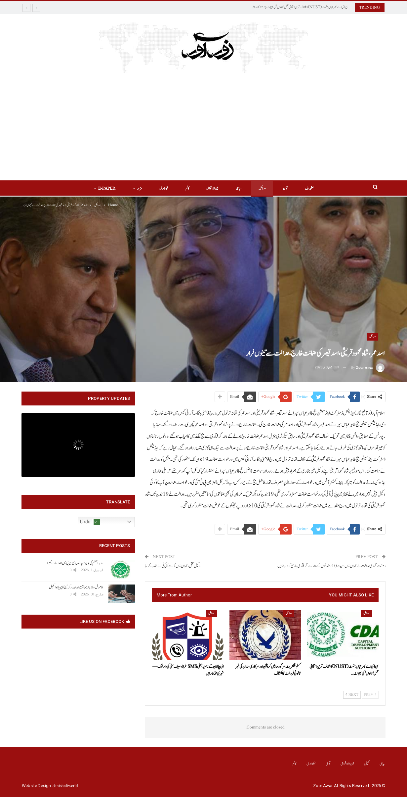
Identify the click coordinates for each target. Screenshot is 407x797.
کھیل (367, 764)
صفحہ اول (313, 188)
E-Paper (102, 188)
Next (352, 694)
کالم (186, 188)
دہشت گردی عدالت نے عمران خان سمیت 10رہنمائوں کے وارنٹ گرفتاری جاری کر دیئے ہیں (331, 566)
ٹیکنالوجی (161, 188)
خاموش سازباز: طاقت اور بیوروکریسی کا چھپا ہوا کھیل (76, 587)
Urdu (90, 522)
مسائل (264, 188)
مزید (136, 188)
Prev (370, 694)
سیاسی (239, 188)
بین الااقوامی (212, 188)
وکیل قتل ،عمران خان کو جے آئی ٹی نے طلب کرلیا (172, 566)
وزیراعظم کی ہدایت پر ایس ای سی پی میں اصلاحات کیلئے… (74, 563)
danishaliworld (65, 786)
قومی (288, 188)
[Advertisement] (203, 130)
